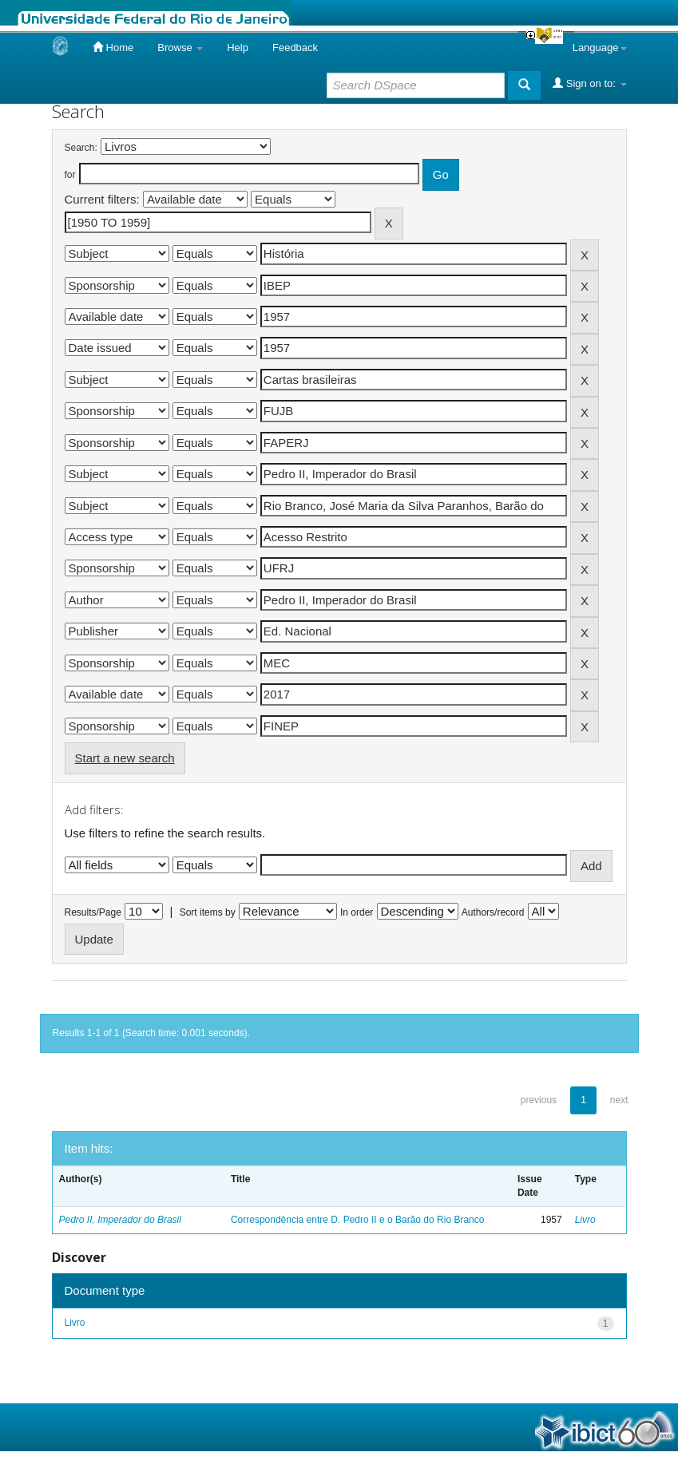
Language (600, 47)
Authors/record (493, 912)
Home (113, 47)
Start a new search (125, 758)
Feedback (295, 47)
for (70, 174)
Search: (81, 147)
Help (237, 47)
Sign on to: (589, 83)
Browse (180, 47)
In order (356, 912)
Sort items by (208, 912)
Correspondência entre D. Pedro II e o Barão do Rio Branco (358, 1219)
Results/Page (93, 912)
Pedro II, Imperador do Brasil (120, 1219)
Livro (585, 1219)
